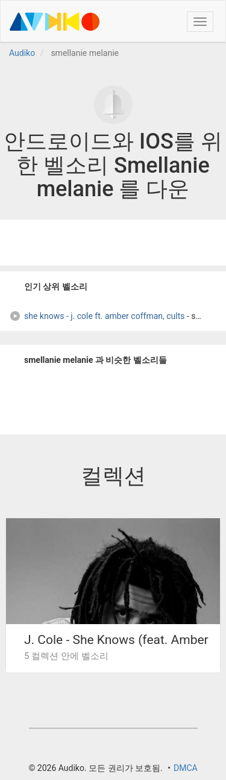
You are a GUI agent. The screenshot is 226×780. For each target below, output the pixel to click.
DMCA (186, 768)
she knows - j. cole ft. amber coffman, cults (97, 316)
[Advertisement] (113, 242)
